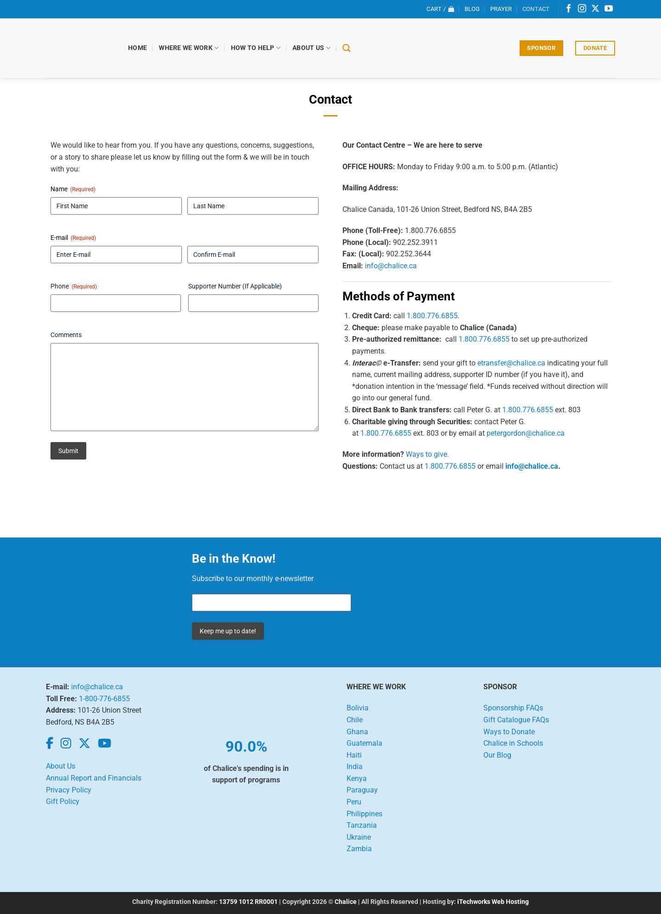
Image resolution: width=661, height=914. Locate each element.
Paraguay (362, 790)
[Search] (347, 48)
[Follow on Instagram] (582, 9)
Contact (536, 9)
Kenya (357, 778)
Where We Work (189, 48)
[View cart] (440, 9)
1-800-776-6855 (104, 698)
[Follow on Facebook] (569, 9)
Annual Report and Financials (93, 778)
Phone (73, 287)
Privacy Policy (68, 790)
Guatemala (364, 743)
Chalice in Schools (513, 743)
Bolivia (358, 708)
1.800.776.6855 (432, 315)
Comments (66, 334)
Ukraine (359, 837)
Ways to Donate (509, 731)
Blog (472, 9)
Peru (354, 802)
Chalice (346, 902)
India (355, 766)
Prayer (501, 9)
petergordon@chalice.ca (526, 433)
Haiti (354, 755)
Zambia (359, 848)
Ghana (357, 731)
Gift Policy (62, 801)
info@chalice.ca (391, 265)
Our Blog (497, 755)
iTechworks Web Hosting (493, 902)
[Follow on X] (595, 9)
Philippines (364, 813)
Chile (355, 719)
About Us (312, 48)
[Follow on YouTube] (609, 9)
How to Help (256, 48)
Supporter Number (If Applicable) (235, 286)
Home (138, 48)
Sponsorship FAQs (513, 708)
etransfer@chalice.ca (511, 363)
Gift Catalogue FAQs (516, 719)
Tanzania (362, 825)
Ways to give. (427, 454)
